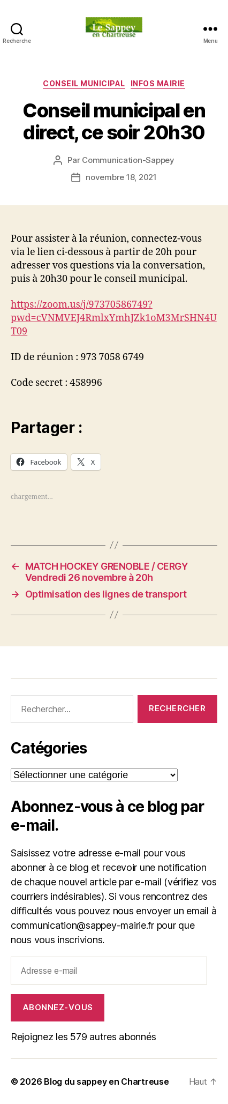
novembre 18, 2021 (121, 177)
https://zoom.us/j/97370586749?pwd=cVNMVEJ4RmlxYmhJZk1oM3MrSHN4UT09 (114, 318)
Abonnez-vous (57, 1007)
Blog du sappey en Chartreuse (106, 1081)
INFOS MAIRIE (158, 83)
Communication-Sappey (128, 160)
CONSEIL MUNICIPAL (84, 83)
